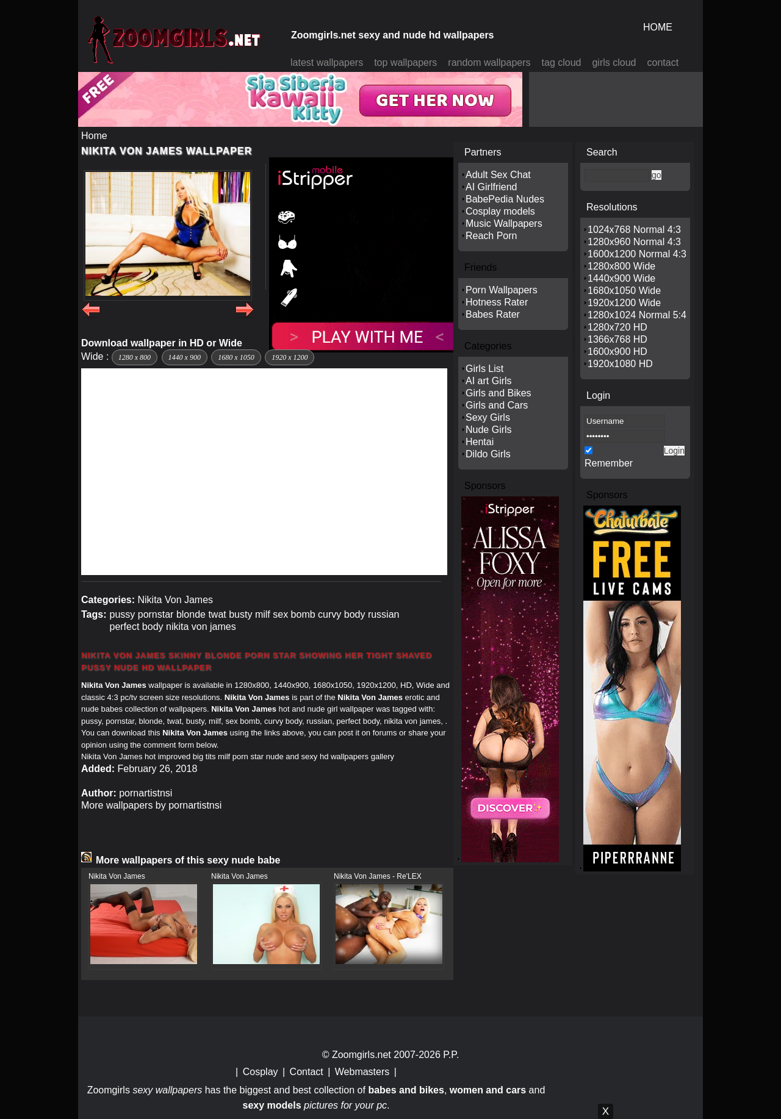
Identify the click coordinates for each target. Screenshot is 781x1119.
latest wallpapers (326, 62)
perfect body (136, 626)
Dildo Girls (488, 454)
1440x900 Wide (621, 278)
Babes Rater (493, 314)
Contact (306, 1072)
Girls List (484, 368)
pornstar (156, 614)
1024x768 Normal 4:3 (634, 229)
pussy (122, 614)
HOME (657, 27)
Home (94, 135)
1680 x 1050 (236, 357)
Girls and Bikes (498, 393)
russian (384, 614)
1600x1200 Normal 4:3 (637, 254)
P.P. (451, 1054)
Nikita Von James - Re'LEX (378, 876)
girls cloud (614, 62)
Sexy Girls (488, 417)
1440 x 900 (184, 357)
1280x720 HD (617, 327)
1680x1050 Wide (624, 290)
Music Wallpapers (504, 223)
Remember (609, 463)
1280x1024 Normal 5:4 (637, 315)
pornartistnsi (145, 793)
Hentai (480, 442)
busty (240, 614)
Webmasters (362, 1072)
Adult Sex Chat (498, 175)
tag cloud (561, 62)
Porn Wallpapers (502, 290)
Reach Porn (491, 236)
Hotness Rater (497, 302)
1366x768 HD (617, 339)
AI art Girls (489, 381)
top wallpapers (405, 62)
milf (262, 614)
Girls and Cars (497, 405)
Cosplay (260, 1072)
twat (217, 614)
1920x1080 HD (620, 364)
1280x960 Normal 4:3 (634, 242)
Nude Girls (489, 429)
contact (663, 62)
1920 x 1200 (290, 357)
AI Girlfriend (491, 187)
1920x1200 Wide (624, 303)
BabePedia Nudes (505, 199)
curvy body (341, 614)
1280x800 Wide (621, 266)
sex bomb (294, 614)
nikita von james (201, 626)
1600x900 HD (617, 351)
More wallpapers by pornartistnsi (151, 805)
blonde (191, 614)
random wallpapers (489, 62)
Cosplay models (500, 211)
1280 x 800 (134, 357)
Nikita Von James (175, 600)
